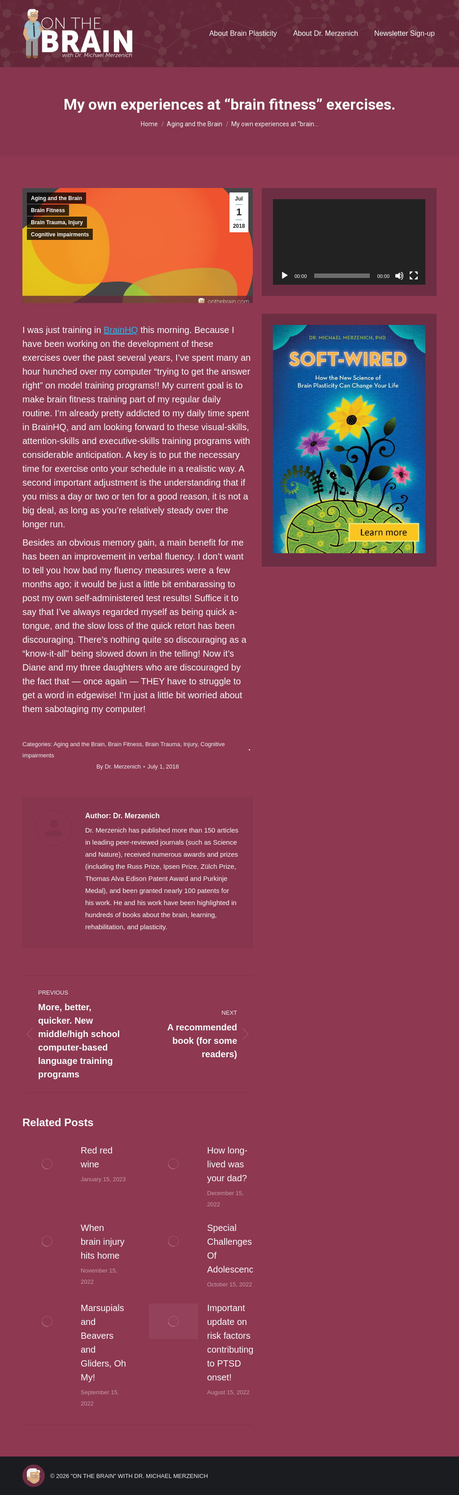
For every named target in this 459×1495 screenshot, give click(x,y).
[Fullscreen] (413, 275)
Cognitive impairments (60, 234)
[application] (349, 242)
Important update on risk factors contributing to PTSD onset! (230, 1342)
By (118, 766)
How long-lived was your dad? (227, 1164)
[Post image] (47, 1164)
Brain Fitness (48, 210)
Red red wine (97, 1157)
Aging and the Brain (56, 198)
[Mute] (399, 275)
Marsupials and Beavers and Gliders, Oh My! (103, 1342)
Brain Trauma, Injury (57, 222)
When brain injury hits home (103, 1241)
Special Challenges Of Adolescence (233, 1248)
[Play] (284, 275)
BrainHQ (121, 330)
